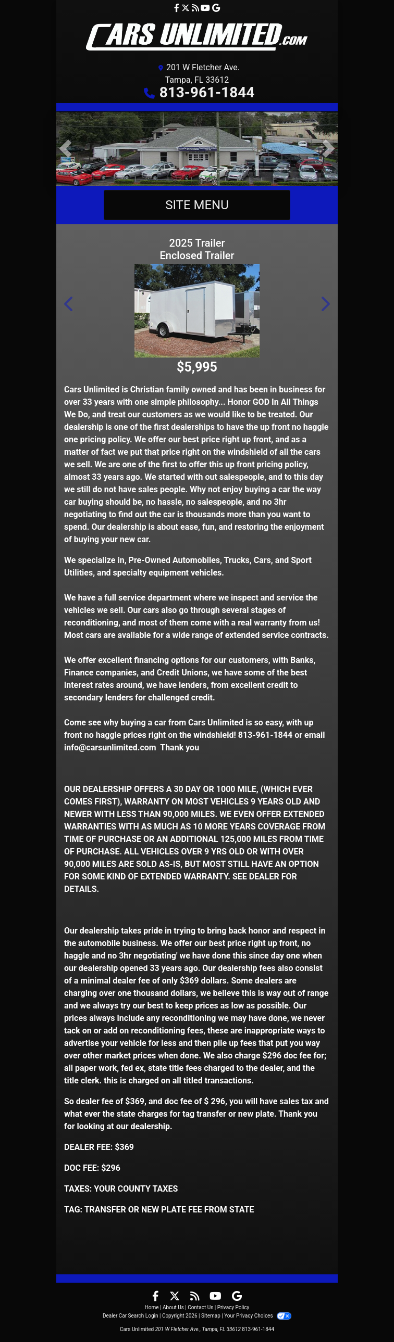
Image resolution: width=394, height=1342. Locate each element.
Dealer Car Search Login (130, 1316)
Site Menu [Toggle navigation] (197, 205)
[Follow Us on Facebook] (177, 8)
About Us (173, 1307)
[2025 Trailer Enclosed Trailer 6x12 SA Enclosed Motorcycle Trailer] (197, 310)
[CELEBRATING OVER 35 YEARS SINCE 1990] (197, 148)
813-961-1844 (207, 92)
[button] (65, 148)
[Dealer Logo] (197, 37)
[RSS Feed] (196, 8)
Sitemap (210, 1316)
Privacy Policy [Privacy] (233, 1307)
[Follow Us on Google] (216, 8)
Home (152, 1307)
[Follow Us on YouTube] (206, 8)
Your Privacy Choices (257, 1316)
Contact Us (200, 1307)
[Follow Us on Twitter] (186, 8)
